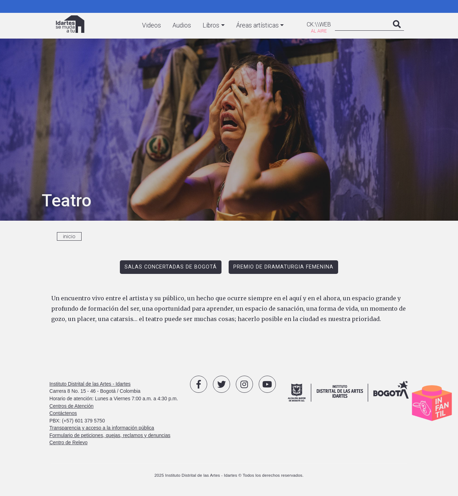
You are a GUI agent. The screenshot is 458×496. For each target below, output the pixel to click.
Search (397, 31)
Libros (211, 25)
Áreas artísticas (257, 25)
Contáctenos (63, 413)
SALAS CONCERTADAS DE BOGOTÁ (171, 267)
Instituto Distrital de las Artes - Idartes (90, 384)
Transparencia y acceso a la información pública (101, 428)
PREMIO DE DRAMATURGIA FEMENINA (283, 267)
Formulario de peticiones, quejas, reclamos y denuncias (109, 435)
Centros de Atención (71, 406)
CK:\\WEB (319, 24)
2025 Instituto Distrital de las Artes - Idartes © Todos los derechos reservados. (228, 475)
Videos (151, 25)
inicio (69, 236)
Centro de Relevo (68, 442)
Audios (181, 25)
